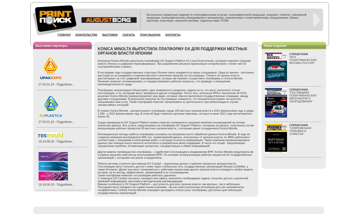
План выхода (150, 34)
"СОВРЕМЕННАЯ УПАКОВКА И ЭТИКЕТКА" (300, 129)
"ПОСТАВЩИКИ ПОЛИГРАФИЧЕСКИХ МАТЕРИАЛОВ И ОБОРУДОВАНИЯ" (303, 95)
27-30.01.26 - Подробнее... (56, 84)
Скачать (129, 34)
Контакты (173, 34)
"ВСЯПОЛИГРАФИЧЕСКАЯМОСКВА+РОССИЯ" (303, 58)
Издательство (86, 34)
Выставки (110, 34)
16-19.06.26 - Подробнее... (56, 141)
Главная (64, 34)
